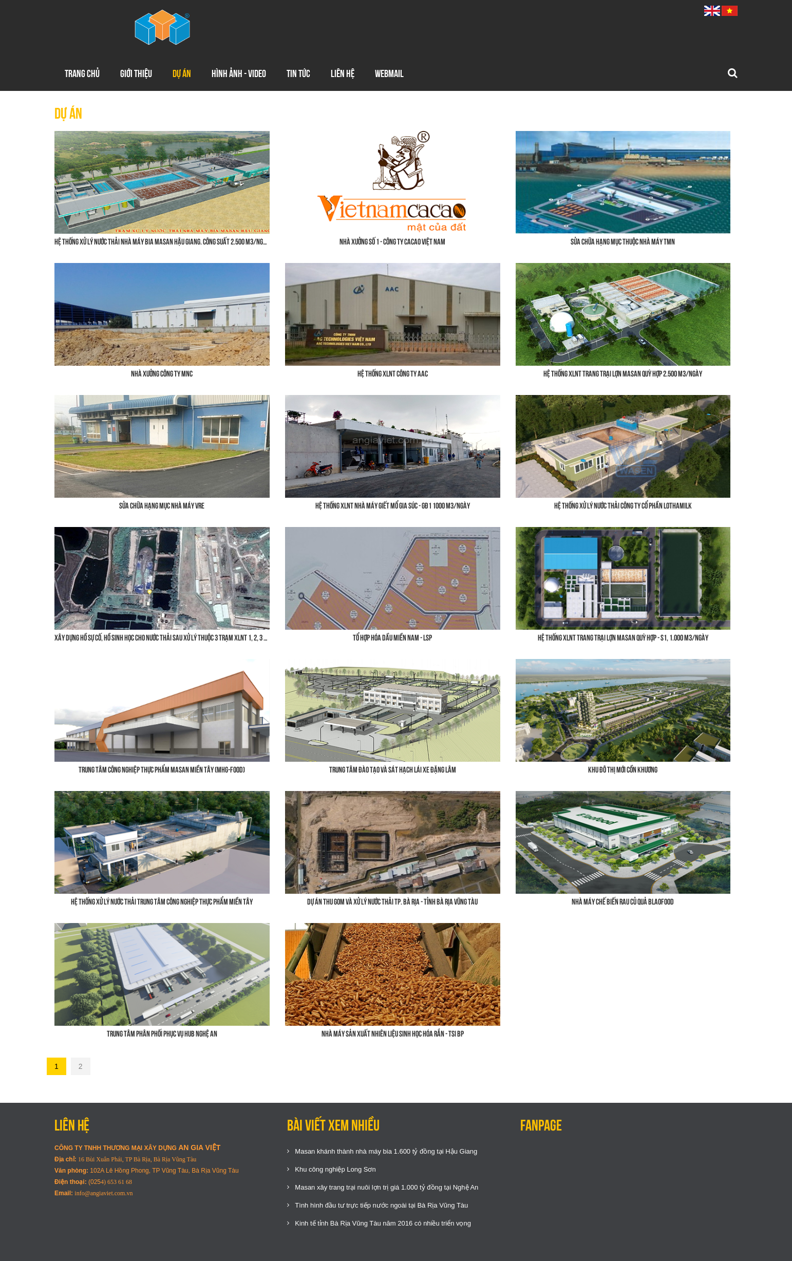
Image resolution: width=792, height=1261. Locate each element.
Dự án (182, 73)
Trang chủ (82, 73)
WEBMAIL (389, 73)
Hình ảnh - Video (239, 73)
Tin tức (298, 73)
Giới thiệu (136, 73)
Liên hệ (342, 73)
